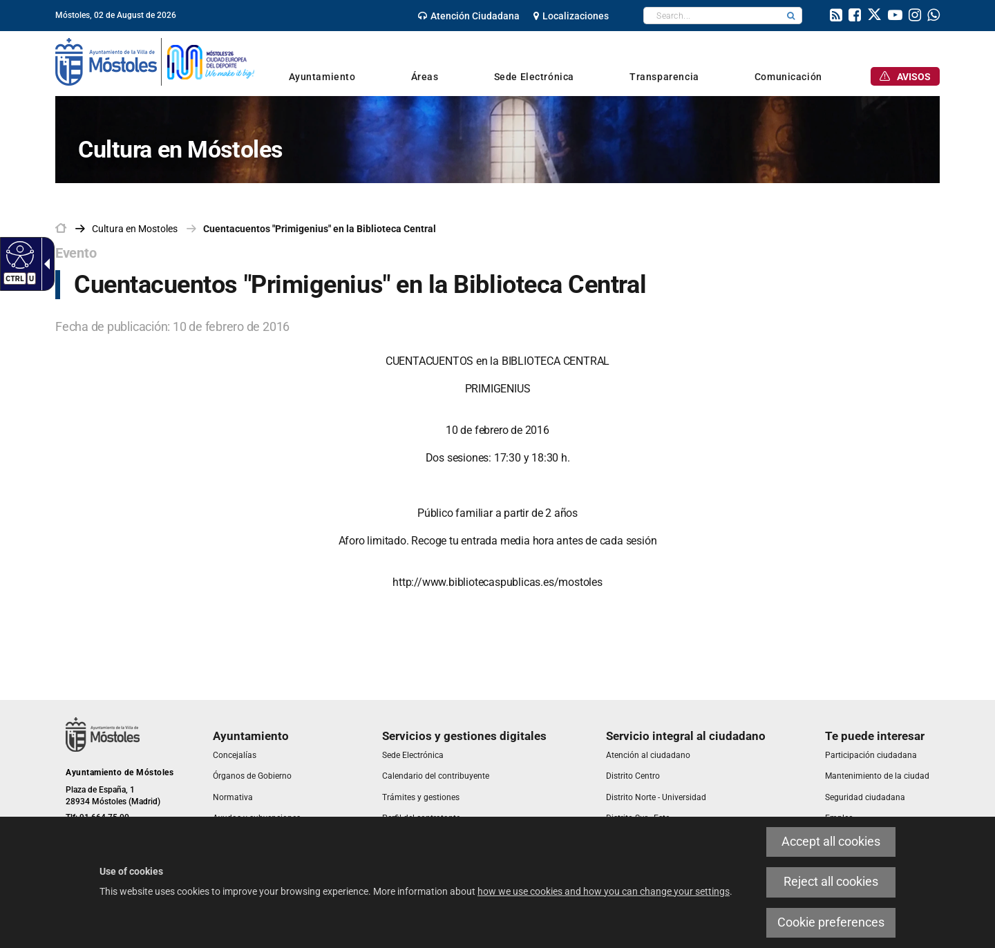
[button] (791, 15)
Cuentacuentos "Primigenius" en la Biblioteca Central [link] (319, 228)
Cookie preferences (830, 922)
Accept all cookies (830, 842)
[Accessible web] (18, 254)
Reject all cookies (831, 882)
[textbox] (712, 15)
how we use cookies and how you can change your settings (603, 891)
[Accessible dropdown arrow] (44, 263)
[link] (469, 15)
